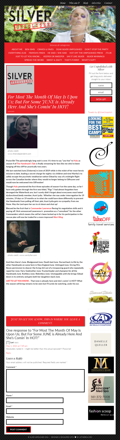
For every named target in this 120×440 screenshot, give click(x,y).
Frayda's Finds (37, 53)
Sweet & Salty (54, 60)
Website (10, 417)
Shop (85, 2)
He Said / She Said (57, 53)
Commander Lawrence (40, 208)
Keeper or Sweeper (53, 56)
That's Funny (71, 60)
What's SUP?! (89, 60)
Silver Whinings (96, 56)
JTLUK (109, 53)
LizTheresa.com (85, 437)
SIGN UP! (101, 99)
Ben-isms (30, 49)
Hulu (75, 160)
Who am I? (74, 2)
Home (63, 2)
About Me (17, 49)
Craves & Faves (45, 49)
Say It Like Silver (75, 56)
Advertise (96, 2)
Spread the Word (34, 60)
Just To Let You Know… (28, 56)
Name (9, 395)
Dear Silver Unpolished (69, 49)
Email (9, 406)
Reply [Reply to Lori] (8, 353)
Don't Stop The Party (96, 49)
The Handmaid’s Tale (26, 163)
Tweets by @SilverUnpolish (100, 112)
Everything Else (17, 53)
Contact (108, 2)
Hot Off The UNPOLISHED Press (86, 53)
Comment (11, 367)
